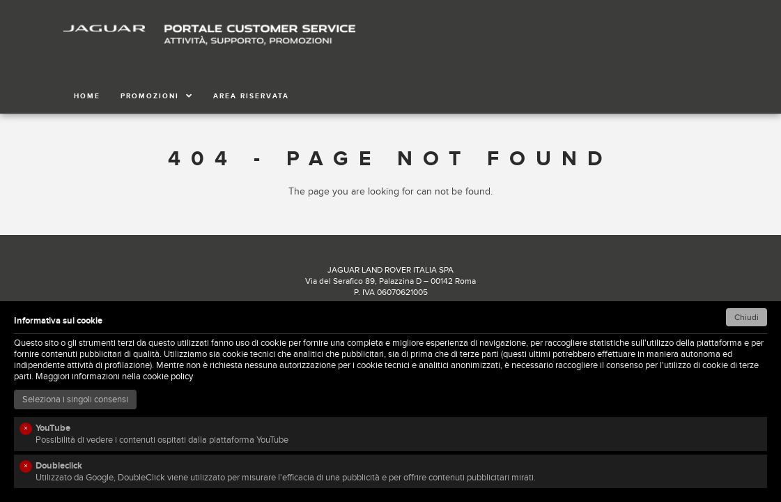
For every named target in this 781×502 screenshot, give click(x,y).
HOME (87, 96)
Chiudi (746, 317)
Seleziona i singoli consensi (75, 399)
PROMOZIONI (157, 96)
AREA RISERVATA (251, 96)
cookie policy (168, 376)
